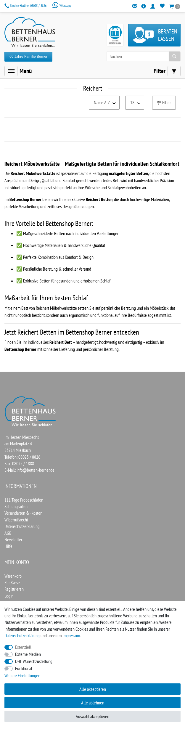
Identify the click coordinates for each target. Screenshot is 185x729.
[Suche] (174, 56)
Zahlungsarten (16, 506)
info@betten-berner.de (35, 470)
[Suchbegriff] (144, 56)
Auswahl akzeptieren (92, 716)
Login (8, 596)
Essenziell (23, 647)
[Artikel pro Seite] (134, 103)
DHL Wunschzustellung (33, 661)
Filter (164, 102)
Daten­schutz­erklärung (22, 635)
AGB (8, 533)
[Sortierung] (104, 103)
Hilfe (8, 546)
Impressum (71, 635)
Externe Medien (28, 654)
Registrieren (14, 589)
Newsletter (13, 539)
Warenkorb (13, 576)
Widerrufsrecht (16, 520)
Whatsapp (61, 5)
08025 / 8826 (25, 5)
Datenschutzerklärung (22, 526)
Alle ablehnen (92, 703)
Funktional (23, 668)
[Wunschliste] (162, 6)
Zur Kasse (12, 582)
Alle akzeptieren (92, 689)
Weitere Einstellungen (22, 675)
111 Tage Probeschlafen (23, 500)
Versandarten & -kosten (23, 513)
